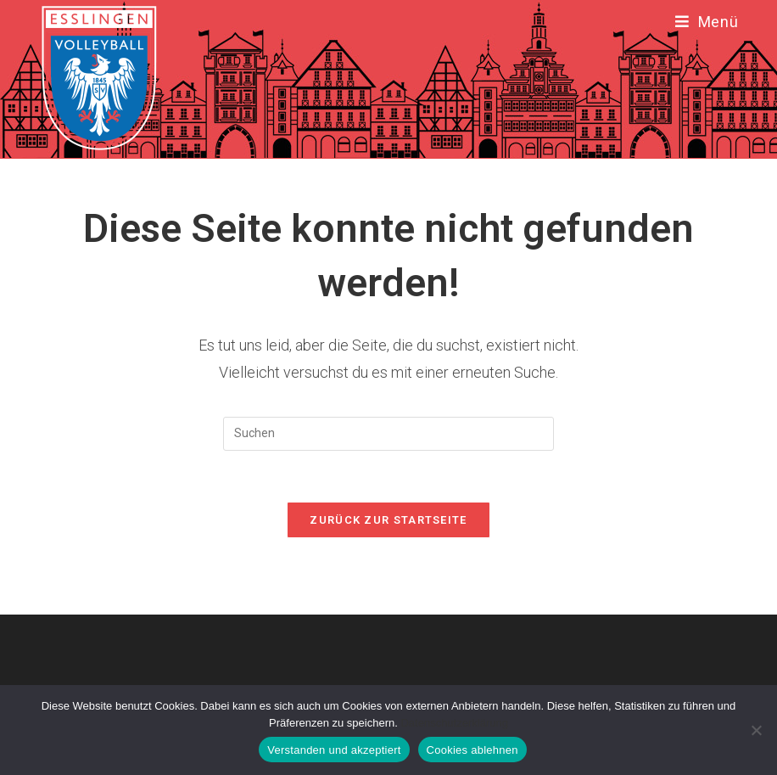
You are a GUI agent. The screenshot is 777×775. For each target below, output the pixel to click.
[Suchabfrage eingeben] (388, 434)
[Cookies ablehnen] (755, 730)
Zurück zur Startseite (388, 520)
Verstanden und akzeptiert (333, 750)
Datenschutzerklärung (453, 722)
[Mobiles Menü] (707, 22)
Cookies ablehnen (472, 750)
